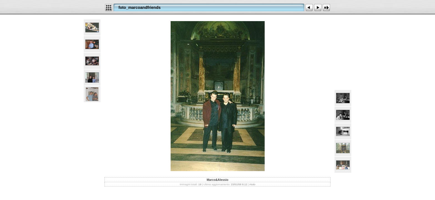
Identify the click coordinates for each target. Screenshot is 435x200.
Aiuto (252, 184)
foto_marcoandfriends (139, 7)
